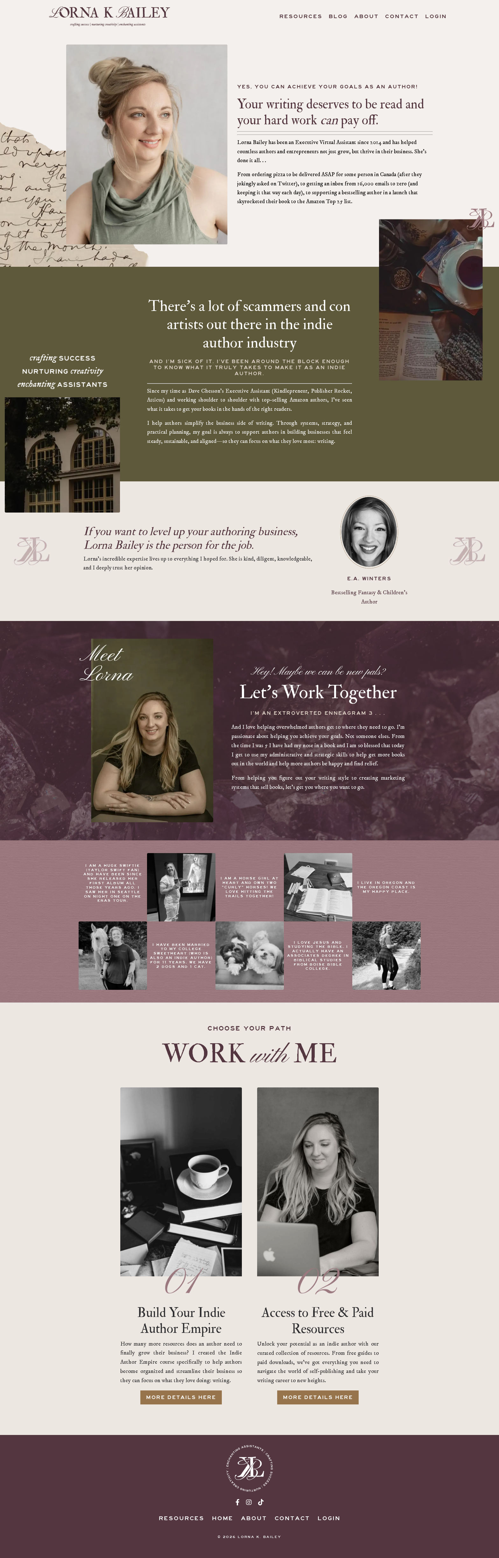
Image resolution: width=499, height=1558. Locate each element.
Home (222, 1526)
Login (436, 16)
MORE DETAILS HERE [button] (181, 1404)
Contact (402, 16)
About (366, 16)
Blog (338, 16)
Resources (300, 16)
